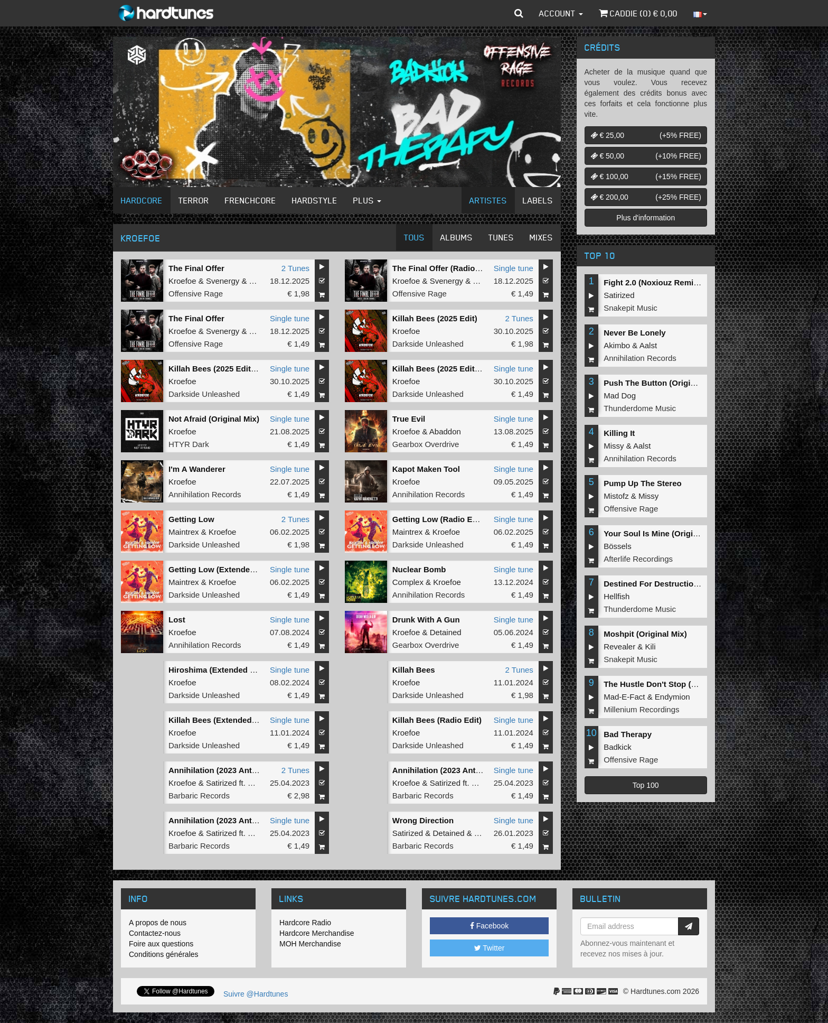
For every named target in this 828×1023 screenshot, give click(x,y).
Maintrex (183, 531)
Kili (650, 646)
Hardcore (142, 200)
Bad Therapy (628, 734)
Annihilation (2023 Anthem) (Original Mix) (246, 820)
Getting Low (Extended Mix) (220, 569)
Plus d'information (645, 217)
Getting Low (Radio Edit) (438, 519)
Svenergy (222, 280)
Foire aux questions (161, 944)
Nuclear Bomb (419, 569)
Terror (193, 200)
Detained (446, 632)
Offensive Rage (195, 293)
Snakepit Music (630, 307)
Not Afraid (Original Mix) (213, 418)
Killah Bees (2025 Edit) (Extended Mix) (240, 368)
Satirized (221, 782)
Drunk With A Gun (426, 619)
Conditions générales (164, 954)
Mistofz (616, 495)
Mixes (541, 237)
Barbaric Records (199, 795)
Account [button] (561, 13)
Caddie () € (638, 13)
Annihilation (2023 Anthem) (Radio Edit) (466, 770)
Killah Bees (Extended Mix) (219, 719)
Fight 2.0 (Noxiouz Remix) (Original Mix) (678, 282)
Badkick (618, 746)
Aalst (648, 345)
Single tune (513, 268)
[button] (518, 13)
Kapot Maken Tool (426, 468)
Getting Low (191, 519)
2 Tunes (295, 268)
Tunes (501, 237)
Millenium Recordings (641, 709)
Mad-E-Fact (624, 696)
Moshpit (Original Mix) (645, 633)
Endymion (672, 696)
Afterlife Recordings (638, 558)
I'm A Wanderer (196, 468)
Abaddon (445, 431)
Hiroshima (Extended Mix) (217, 669)
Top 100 (646, 785)
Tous (414, 237)
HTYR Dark (188, 444)
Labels (538, 200)
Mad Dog (620, 395)
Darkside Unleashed (428, 343)
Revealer (619, 646)
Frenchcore (250, 200)
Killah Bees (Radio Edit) (437, 719)
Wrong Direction (423, 820)
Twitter (489, 948)
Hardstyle (314, 200)
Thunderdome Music (640, 408)
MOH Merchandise (310, 944)
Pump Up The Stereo (643, 483)
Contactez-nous (155, 933)
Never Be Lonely (635, 332)
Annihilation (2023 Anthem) (219, 770)
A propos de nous (157, 922)
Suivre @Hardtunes (255, 994)
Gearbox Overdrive (425, 444)
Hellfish (616, 596)
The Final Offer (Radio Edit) (443, 268)
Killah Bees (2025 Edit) (434, 318)
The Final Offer (196, 268)
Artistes (488, 200)
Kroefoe (182, 280)
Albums (456, 237)
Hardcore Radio (305, 922)
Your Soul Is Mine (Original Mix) (663, 533)
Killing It (619, 433)
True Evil (409, 418)
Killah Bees (413, 669)
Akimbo (617, 345)
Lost (176, 619)
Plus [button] (367, 200)
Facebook (489, 926)
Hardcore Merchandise (316, 933)
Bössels (618, 546)
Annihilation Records (204, 494)
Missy (614, 445)
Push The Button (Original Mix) (662, 382)
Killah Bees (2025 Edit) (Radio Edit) (458, 368)
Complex (408, 582)
